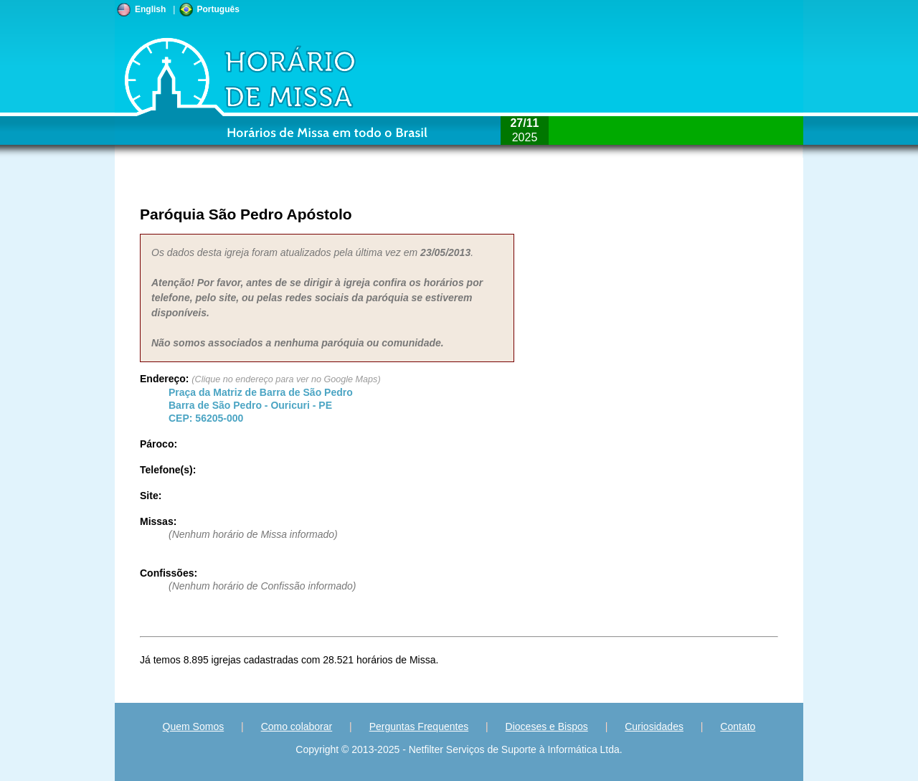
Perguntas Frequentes (419, 726)
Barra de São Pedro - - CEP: (261, 405)
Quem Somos (193, 726)
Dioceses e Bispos (547, 726)
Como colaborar (297, 726)
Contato (737, 726)
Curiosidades (654, 726)
